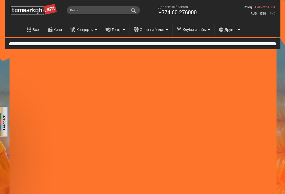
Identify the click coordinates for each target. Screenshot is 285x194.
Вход (248, 7)
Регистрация (265, 7)
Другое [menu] (232, 29)
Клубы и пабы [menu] (196, 29)
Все (36, 29)
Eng (263, 13)
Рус (273, 13)
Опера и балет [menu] (154, 29)
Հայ (254, 13)
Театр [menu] (118, 29)
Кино (58, 29)
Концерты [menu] (86, 29)
